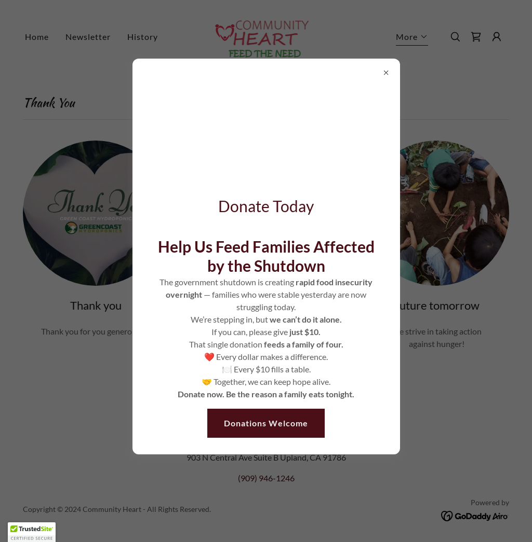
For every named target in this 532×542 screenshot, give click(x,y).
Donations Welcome (266, 423)
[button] (32, 532)
